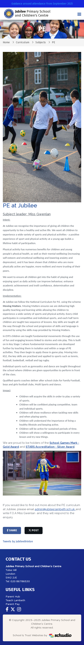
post (33, 530)
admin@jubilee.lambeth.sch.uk (55, 509)
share (12, 530)
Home (6, 42)
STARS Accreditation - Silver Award (50, 446)
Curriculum (22, 42)
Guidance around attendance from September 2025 (42, 3)
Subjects (40, 42)
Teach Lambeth (15, 600)
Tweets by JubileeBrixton (18, 541)
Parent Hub (13, 596)
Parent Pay (13, 604)
